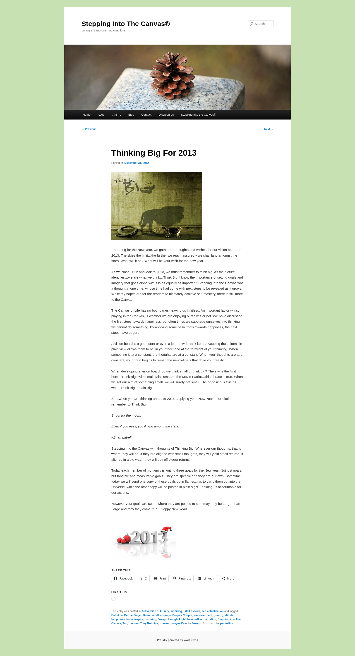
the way (134, 623)
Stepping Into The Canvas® (126, 23)
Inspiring (176, 611)
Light (182, 619)
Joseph (196, 623)
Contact (146, 114)
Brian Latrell (151, 615)
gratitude (227, 615)
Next (268, 129)
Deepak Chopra (182, 615)
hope (129, 619)
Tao (124, 623)
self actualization (213, 611)
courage (165, 615)
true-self (165, 623)
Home (87, 114)
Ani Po (117, 114)
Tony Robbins (149, 623)
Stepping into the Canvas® (198, 114)
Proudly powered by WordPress (177, 640)
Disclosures (166, 114)
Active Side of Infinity (155, 611)
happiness (118, 619)
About (101, 114)
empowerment (203, 615)
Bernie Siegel (133, 615)
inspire (138, 619)
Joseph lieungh (168, 619)
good (217, 615)
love (190, 619)
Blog (131, 114)
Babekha (117, 615)
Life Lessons (192, 611)
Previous (89, 129)
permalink (226, 623)
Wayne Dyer (179, 623)
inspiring (150, 619)
